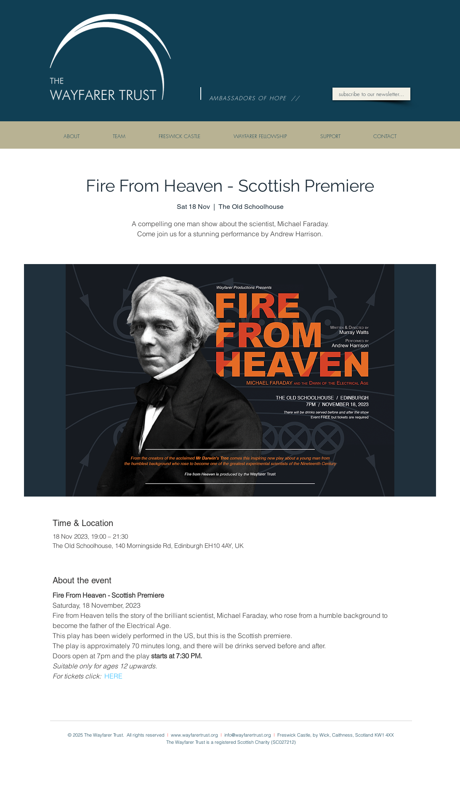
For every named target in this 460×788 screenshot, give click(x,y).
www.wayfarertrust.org (195, 735)
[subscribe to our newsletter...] (371, 94)
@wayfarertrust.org (252, 735)
